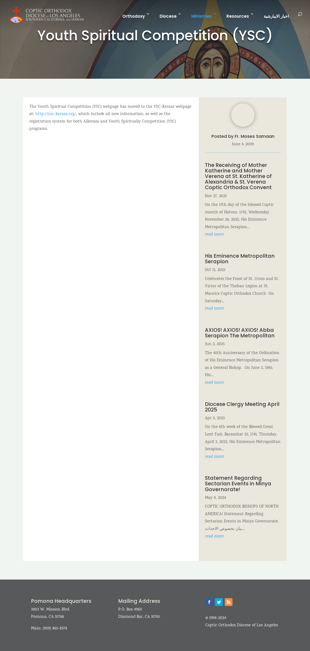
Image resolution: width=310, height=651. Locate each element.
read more (214, 235)
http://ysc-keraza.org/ (55, 114)
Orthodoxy (133, 16)
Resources (237, 16)
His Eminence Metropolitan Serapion (240, 258)
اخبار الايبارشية (276, 16)
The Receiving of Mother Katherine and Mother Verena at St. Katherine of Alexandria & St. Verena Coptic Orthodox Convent (238, 176)
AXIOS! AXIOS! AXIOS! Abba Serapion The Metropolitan (240, 332)
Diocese (168, 16)
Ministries (201, 16)
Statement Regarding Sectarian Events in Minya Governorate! (238, 483)
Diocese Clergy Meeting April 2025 (242, 407)
